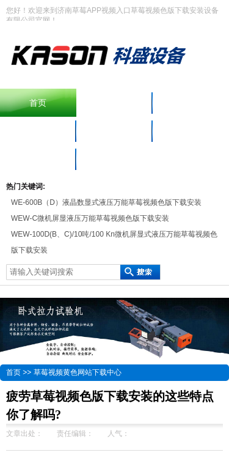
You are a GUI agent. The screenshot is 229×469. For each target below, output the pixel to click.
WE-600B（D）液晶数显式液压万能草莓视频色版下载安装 (106, 202)
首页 (37, 103)
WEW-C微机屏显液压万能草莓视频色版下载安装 (90, 218)
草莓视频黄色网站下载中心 (78, 372)
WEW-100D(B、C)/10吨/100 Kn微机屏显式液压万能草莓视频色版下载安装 (114, 242)
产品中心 (190, 103)
